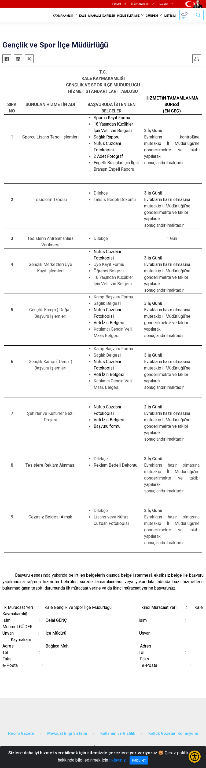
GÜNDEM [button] (152, 15)
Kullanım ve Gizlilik (117, 733)
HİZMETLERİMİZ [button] (128, 15)
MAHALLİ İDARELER (101, 15)
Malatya (163, 4)
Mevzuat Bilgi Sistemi (67, 733)
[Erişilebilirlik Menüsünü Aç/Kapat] (195, 757)
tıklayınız (117, 760)
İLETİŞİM (170, 15)
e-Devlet (116, 4)
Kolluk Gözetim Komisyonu (173, 733)
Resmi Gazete (21, 733)
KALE (82, 15)
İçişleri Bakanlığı (140, 4)
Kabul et (139, 760)
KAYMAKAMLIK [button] (63, 15)
